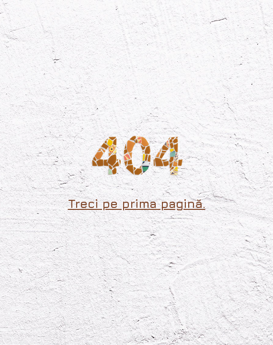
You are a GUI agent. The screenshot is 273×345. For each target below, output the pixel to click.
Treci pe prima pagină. (136, 203)
